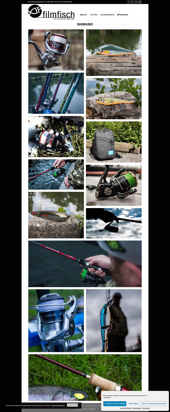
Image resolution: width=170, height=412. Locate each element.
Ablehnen (133, 404)
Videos (84, 15)
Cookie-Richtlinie (126, 408)
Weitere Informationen (58, 405)
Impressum (146, 408)
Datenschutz (137, 408)
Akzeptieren (72, 405)
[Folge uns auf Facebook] (128, 2)
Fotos (94, 15)
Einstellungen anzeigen (154, 404)
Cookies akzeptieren (115, 404)
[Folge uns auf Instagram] (132, 2)
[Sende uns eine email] (136, 2)
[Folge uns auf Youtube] (140, 2)
